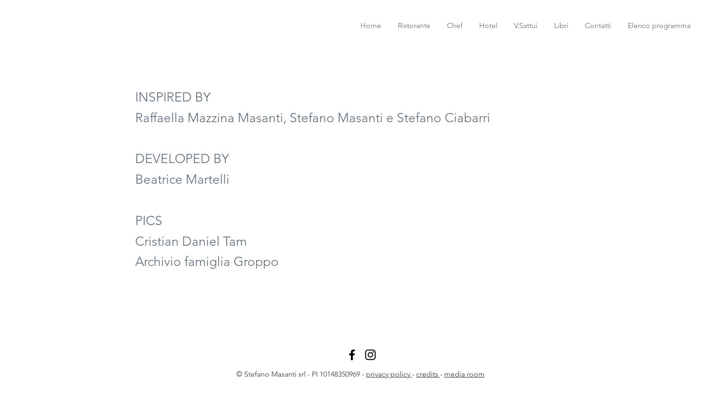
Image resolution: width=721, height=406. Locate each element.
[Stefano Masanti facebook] (352, 355)
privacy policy (389, 374)
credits (428, 374)
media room (464, 374)
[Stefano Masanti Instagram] (370, 355)
